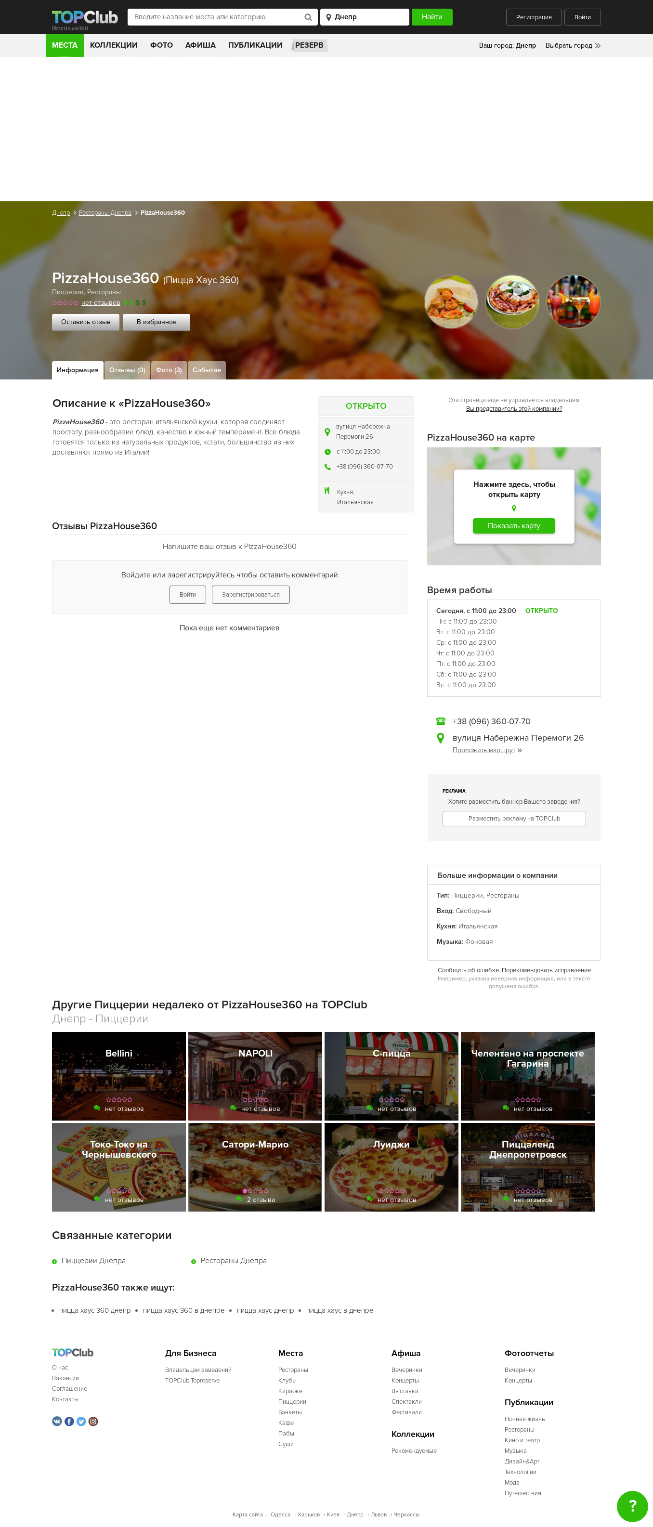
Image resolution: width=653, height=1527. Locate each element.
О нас (60, 1367)
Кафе (286, 1423)
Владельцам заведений (198, 1370)
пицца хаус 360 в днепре (184, 1310)
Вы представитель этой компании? (514, 409)
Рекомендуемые (414, 1451)
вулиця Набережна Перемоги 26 (363, 432)
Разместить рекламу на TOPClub (514, 818)
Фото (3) (169, 370)
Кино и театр (522, 1440)
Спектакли (407, 1402)
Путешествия (523, 1493)
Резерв (309, 45)
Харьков (309, 1514)
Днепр (61, 213)
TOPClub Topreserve (192, 1380)
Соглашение (69, 1389)
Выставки (405, 1391)
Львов (379, 1514)
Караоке (290, 1391)
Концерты (405, 1380)
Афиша (200, 45)
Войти (583, 17)
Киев (333, 1514)
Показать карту (514, 526)
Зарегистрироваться (251, 595)
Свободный (474, 911)
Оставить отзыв (86, 322)
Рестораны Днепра (105, 213)
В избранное (157, 322)
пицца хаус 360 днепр (95, 1310)
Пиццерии (68, 292)
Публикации (255, 45)
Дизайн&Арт (522, 1461)
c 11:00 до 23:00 (358, 452)
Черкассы (406, 1514)
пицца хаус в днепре (340, 1310)
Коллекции (114, 45)
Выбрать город (569, 45)
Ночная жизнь (525, 1419)
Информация (78, 370)
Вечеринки (407, 1370)
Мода (512, 1483)
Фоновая (479, 942)
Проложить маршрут (487, 750)
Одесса (280, 1514)
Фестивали (407, 1412)
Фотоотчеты (529, 1353)
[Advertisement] (326, 129)
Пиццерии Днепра (94, 1261)
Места (65, 45)
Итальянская (355, 502)
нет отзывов (100, 303)
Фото (161, 45)
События (207, 370)
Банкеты (290, 1412)
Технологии (520, 1472)
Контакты (65, 1399)
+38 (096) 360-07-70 (365, 466)
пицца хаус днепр (265, 1310)
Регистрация (534, 17)
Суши (286, 1444)
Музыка (516, 1451)
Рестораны (104, 292)
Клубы (287, 1380)
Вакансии (65, 1378)
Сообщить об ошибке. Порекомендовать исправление (514, 970)
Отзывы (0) (127, 370)
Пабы (286, 1433)
